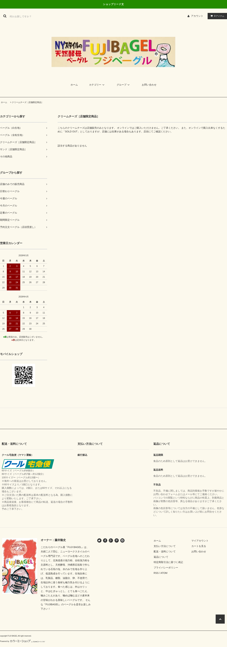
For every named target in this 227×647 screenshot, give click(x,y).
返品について (161, 556)
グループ (124, 84)
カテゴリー (97, 84)
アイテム (216, 15)
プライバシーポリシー (166, 567)
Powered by (22, 641)
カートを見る (198, 546)
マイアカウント (199, 540)
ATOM (163, 573)
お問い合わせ (149, 84)
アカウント (197, 15)
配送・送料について (165, 551)
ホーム (74, 84)
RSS (156, 573)
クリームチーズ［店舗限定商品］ (27, 102)
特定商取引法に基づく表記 (168, 562)
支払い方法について (165, 546)
